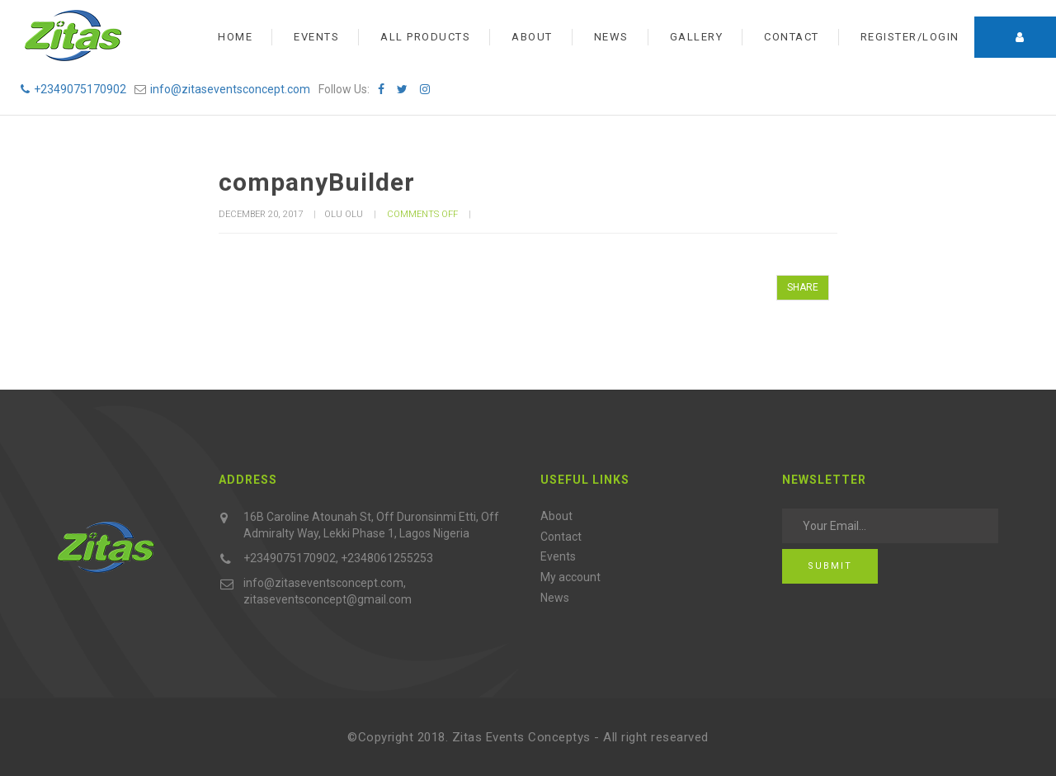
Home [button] (235, 37)
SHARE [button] (802, 287)
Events (558, 556)
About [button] (532, 37)
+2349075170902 (73, 89)
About (556, 516)
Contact (561, 536)
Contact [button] (791, 37)
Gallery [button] (697, 37)
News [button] (611, 37)
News (554, 597)
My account (570, 577)
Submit (830, 566)
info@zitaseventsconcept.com (230, 89)
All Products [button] (425, 37)
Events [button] (316, 37)
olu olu (343, 214)
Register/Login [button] (909, 37)
